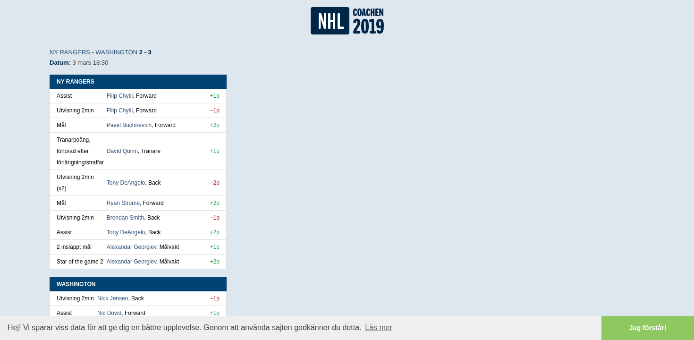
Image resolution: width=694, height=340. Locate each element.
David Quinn (122, 151)
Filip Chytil (120, 96)
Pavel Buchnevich (129, 125)
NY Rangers (70, 52)
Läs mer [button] (378, 327)
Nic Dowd (109, 313)
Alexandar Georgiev (131, 247)
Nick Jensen (112, 298)
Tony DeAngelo (126, 182)
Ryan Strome (123, 203)
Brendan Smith (125, 217)
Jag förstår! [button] (648, 328)
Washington (116, 52)
